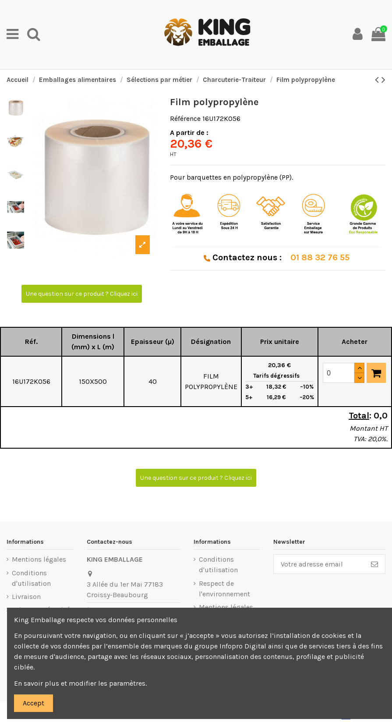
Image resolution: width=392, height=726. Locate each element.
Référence (185, 118)
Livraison (26, 596)
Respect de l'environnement (224, 588)
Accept (33, 703)
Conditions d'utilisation (31, 578)
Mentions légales (39, 559)
